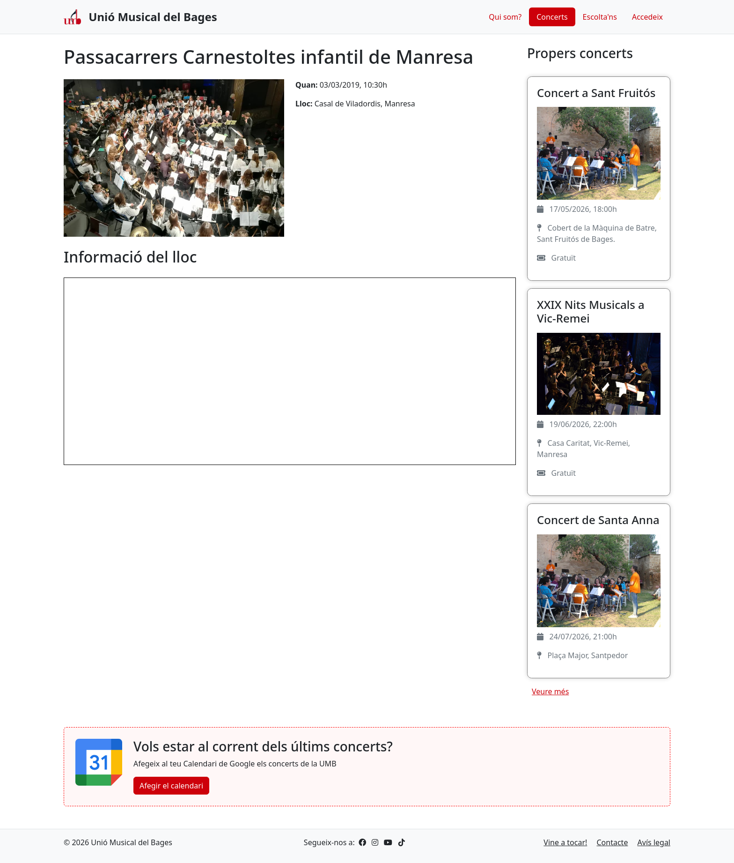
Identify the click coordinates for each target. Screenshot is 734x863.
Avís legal (654, 842)
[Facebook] (362, 842)
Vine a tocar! (565, 842)
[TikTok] (400, 842)
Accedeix (647, 17)
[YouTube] (387, 842)
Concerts (551, 17)
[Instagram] (374, 842)
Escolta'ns (600, 17)
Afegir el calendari (171, 785)
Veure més (550, 691)
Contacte (612, 842)
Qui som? (505, 17)
